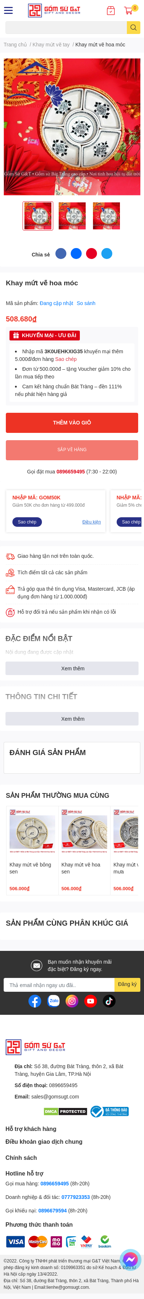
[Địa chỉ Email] (72, 985)
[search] (133, 27)
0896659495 (71, 471)
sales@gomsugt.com (55, 1096)
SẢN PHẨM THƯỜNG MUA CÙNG (57, 795)
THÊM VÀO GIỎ (72, 422)
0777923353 (76, 1197)
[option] (38, 216)
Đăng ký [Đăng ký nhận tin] (127, 984)
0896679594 (52, 1210)
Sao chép (66, 359)
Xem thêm (73, 668)
